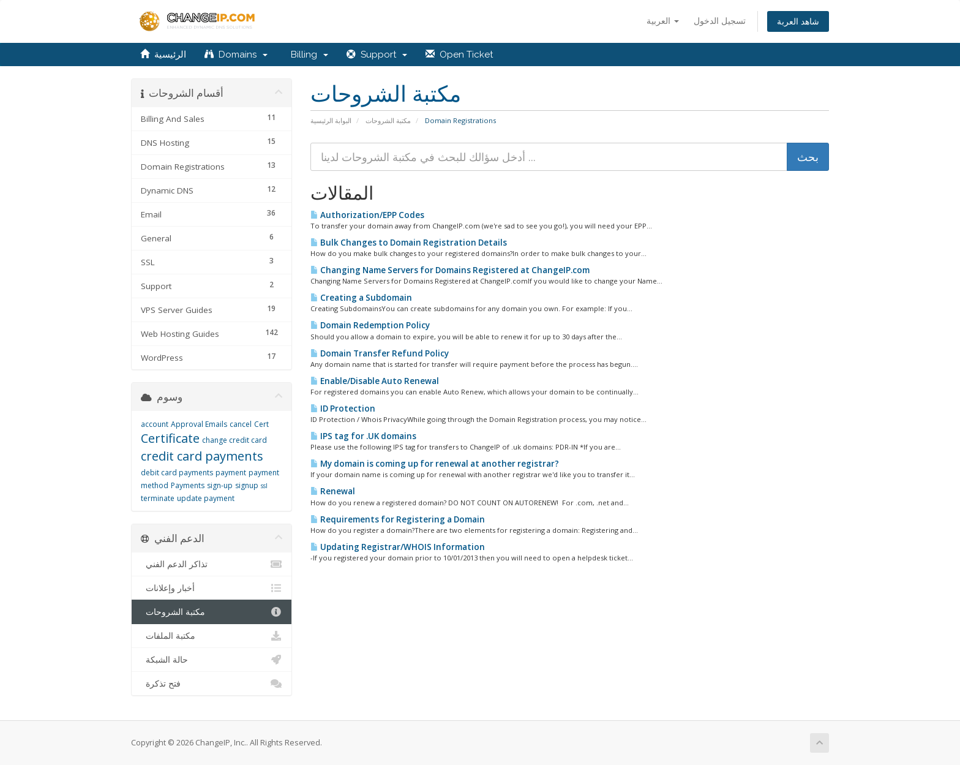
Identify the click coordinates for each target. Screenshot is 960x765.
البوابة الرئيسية (330, 120)
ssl (264, 485)
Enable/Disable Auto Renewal (374, 380)
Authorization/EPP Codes (367, 214)
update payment (205, 498)
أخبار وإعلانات (211, 588)
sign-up (220, 485)
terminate (157, 498)
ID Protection (342, 408)
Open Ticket (459, 54)
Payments (187, 485)
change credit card (234, 440)
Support (377, 54)
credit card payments (202, 456)
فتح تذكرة (211, 683)
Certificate (170, 438)
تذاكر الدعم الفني (211, 564)
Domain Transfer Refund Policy (379, 353)
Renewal (332, 491)
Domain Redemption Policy (370, 325)
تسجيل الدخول (720, 20)
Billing (307, 54)
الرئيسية (163, 54)
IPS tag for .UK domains (363, 436)
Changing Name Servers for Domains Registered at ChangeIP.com (450, 270)
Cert (261, 424)
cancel (241, 424)
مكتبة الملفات (211, 635)
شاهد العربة (798, 21)
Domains (236, 54)
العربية (663, 20)
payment (231, 472)
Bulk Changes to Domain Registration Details (408, 242)
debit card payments (177, 472)
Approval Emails (199, 424)
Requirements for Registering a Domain (397, 519)
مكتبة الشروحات (388, 120)
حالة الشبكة (211, 659)
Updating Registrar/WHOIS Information (397, 546)
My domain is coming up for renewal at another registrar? (434, 463)
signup (246, 485)
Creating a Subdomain (361, 297)
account (154, 424)
